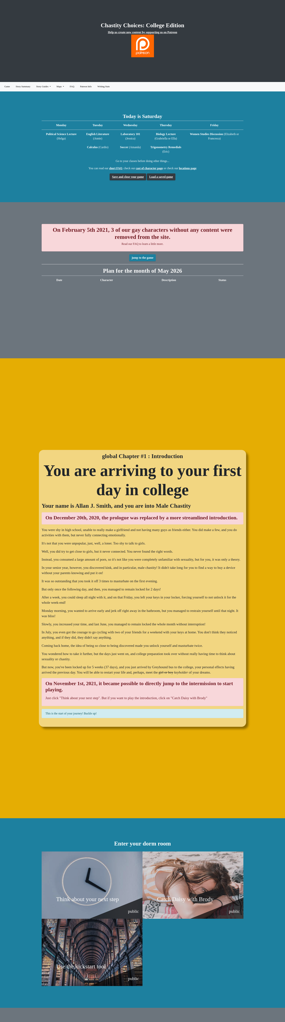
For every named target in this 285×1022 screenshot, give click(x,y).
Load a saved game (161, 176)
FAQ (72, 86)
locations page (187, 168)
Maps (59, 86)
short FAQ (115, 168)
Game (7, 86)
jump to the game (142, 257)
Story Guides (42, 86)
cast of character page (149, 168)
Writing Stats (103, 86)
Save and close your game (128, 176)
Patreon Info (86, 86)
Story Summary (23, 86)
